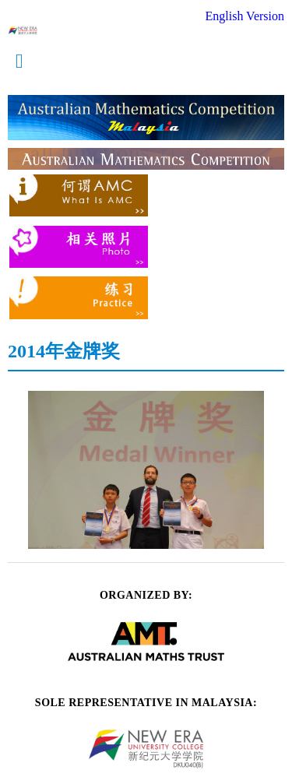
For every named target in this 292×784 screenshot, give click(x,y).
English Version (245, 16)
